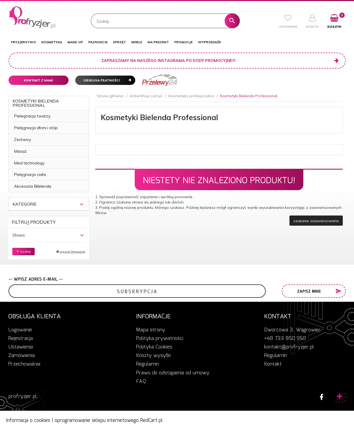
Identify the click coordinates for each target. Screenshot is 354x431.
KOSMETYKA (51, 42)
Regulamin (147, 364)
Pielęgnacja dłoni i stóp (36, 127)
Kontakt (273, 364)
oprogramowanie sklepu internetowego (97, 420)
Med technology (29, 163)
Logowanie (20, 330)
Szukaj (23, 251)
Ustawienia (20, 347)
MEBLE (136, 42)
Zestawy (22, 139)
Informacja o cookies (28, 420)
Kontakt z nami (38, 80)
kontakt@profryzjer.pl (289, 347)
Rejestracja (20, 339)
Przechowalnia (24, 364)
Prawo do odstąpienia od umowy (172, 373)
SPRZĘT (119, 42)
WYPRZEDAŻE (209, 42)
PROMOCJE (183, 42)
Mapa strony (150, 330)
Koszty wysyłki (153, 356)
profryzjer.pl (23, 397)
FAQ (141, 382)
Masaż (20, 151)
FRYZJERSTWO (23, 42)
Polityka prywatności (159, 339)
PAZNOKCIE (98, 42)
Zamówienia (21, 356)
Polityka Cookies (154, 347)
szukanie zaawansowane (316, 220)
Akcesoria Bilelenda (32, 186)
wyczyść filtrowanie (70, 251)
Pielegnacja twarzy (32, 116)
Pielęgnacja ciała (30, 174)
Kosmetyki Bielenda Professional (36, 103)
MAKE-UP (75, 42)
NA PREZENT (158, 42)
